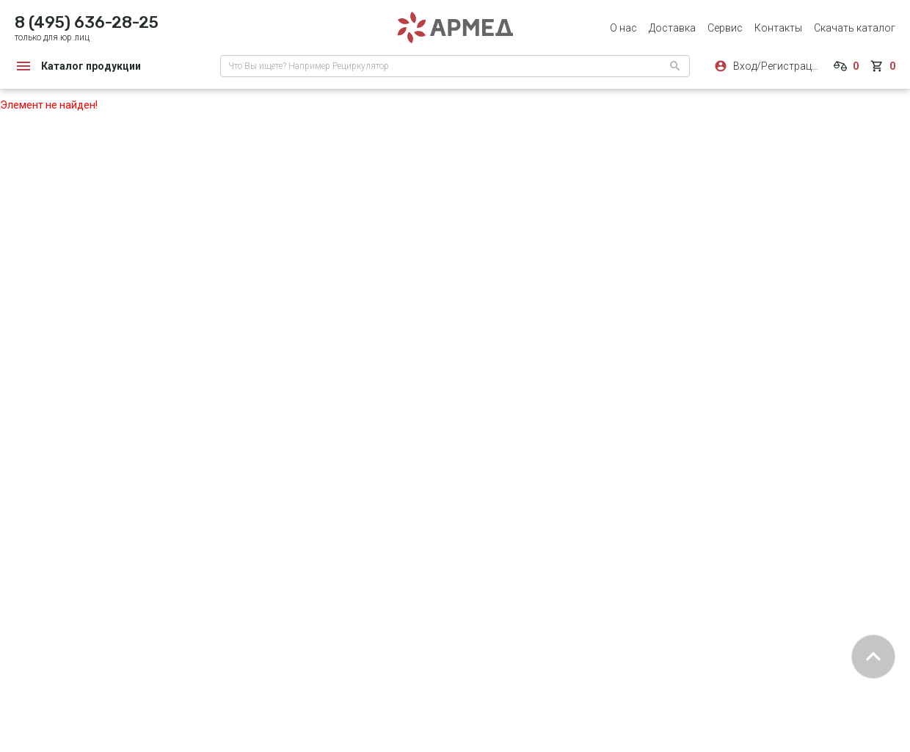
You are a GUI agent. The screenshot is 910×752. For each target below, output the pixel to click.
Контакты (778, 28)
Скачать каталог (854, 28)
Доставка (672, 28)
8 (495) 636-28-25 (87, 22)
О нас (623, 28)
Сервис (725, 28)
